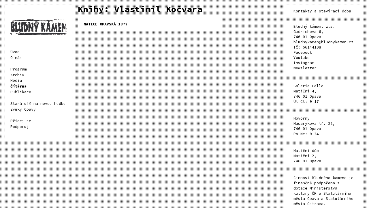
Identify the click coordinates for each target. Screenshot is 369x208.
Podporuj (19, 126)
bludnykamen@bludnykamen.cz (323, 42)
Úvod (15, 51)
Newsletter (305, 68)
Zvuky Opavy (23, 109)
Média (16, 80)
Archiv (17, 75)
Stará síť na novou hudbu (38, 103)
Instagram (303, 62)
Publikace (20, 92)
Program (18, 69)
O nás (16, 57)
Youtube (301, 57)
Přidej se (20, 120)
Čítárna (18, 86)
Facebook (302, 52)
